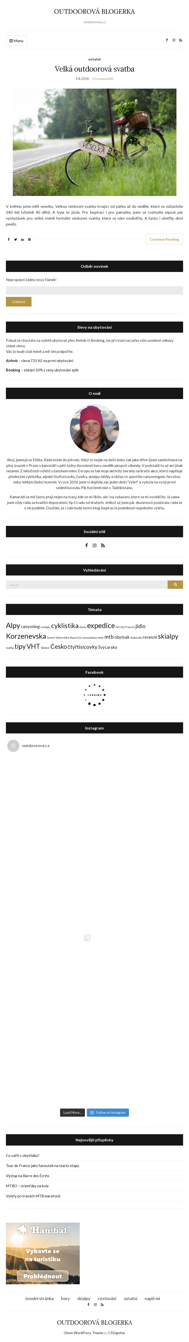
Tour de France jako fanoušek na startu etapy (42, 1165)
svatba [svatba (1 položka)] (10, 647)
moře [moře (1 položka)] (100, 637)
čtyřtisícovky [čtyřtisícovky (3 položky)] (82, 647)
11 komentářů (102, 79)
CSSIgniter (116, 1332)
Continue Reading (164, 239)
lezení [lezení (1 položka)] (51, 637)
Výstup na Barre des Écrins (27, 1175)
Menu (16, 40)
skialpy (83, 1297)
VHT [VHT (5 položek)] (33, 646)
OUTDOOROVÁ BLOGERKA (94, 11)
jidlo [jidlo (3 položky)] (140, 626)
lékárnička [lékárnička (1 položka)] (62, 637)
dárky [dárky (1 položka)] (82, 627)
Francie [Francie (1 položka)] (130, 627)
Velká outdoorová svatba (94, 69)
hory (65, 1297)
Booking (13, 370)
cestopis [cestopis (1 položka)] (45, 627)
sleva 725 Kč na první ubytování (47, 360)
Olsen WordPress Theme (83, 1332)
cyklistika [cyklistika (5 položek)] (65, 625)
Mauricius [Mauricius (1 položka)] (76, 637)
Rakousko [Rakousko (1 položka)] (136, 637)
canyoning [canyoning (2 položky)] (30, 626)
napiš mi (152, 1297)
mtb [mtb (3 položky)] (109, 636)
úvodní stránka (39, 1297)
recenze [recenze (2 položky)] (150, 637)
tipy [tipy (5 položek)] (20, 646)
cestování (107, 1297)
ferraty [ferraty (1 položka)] (120, 627)
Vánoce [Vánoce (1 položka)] (45, 647)
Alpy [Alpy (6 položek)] (13, 625)
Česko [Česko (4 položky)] (58, 646)
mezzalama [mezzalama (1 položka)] (90, 637)
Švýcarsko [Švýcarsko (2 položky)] (107, 647)
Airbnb (12, 360)
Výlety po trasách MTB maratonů (33, 1196)
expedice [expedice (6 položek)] (101, 625)
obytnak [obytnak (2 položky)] (122, 637)
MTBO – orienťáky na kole (27, 1186)
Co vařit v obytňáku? (22, 1155)
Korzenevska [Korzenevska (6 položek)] (26, 636)
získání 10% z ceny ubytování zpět (51, 370)
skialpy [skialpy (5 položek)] (168, 636)
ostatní (94, 59)
